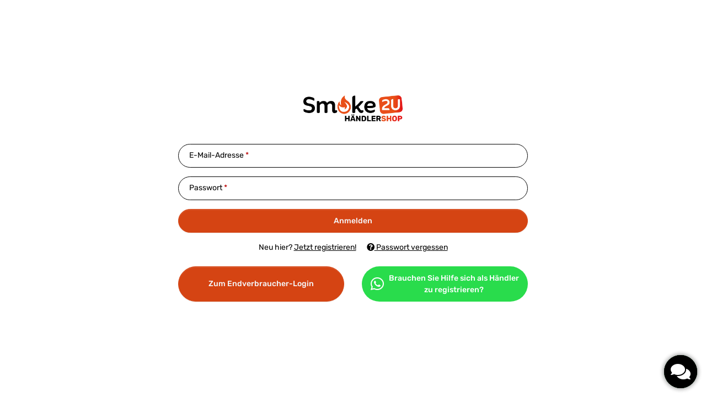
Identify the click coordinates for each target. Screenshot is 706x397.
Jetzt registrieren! (325, 247)
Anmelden (353, 221)
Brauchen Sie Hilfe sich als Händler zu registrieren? (445, 283)
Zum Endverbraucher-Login (261, 283)
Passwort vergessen (407, 247)
